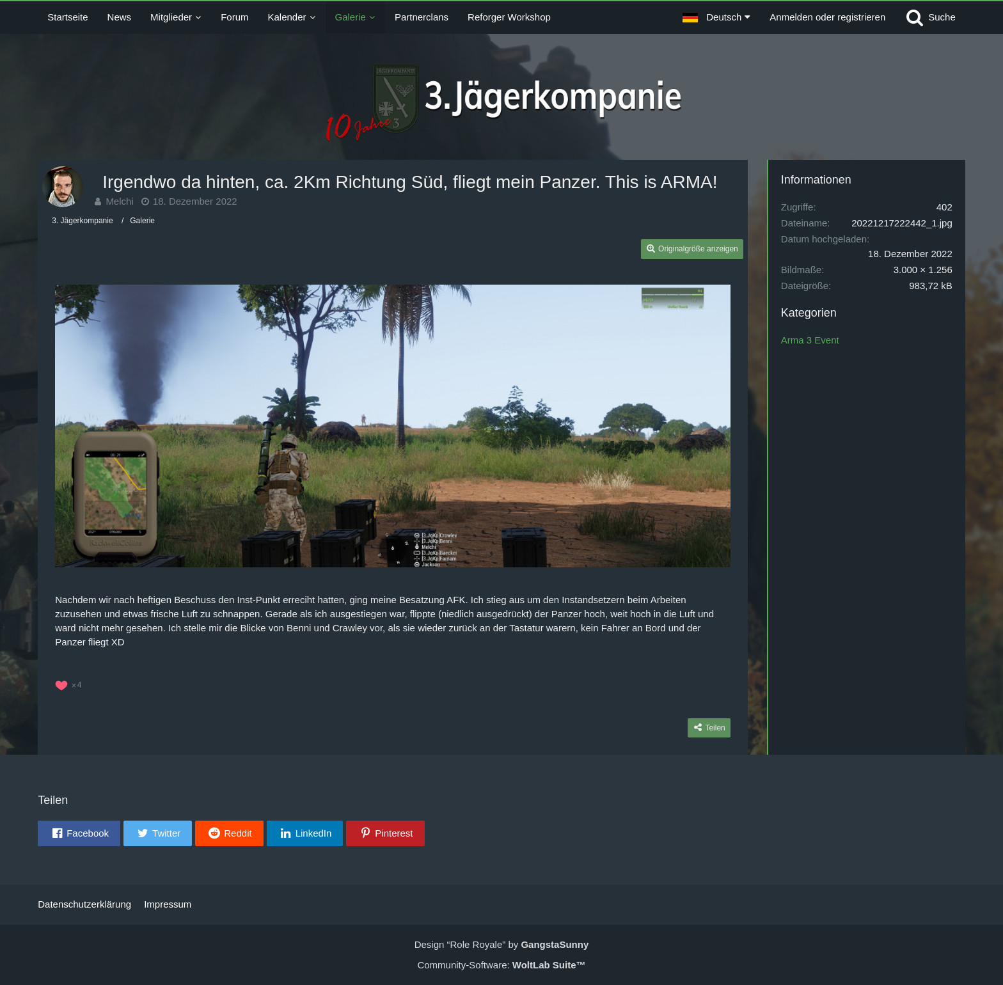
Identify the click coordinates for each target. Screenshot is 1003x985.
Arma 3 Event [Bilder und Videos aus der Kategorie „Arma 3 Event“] (810, 340)
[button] (716, 17)
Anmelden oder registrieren (827, 17)
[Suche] (930, 17)
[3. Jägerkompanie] (502, 105)
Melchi (119, 201)
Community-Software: (501, 964)
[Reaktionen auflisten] (69, 683)
